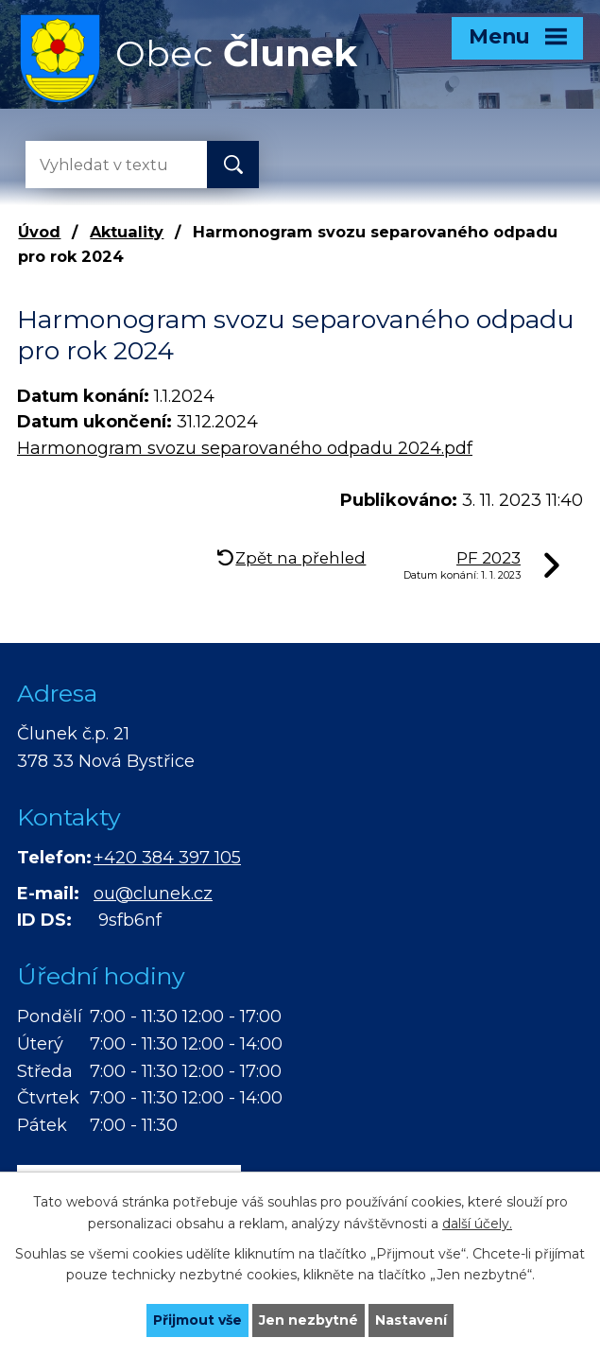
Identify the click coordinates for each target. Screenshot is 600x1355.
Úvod (39, 231)
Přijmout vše (197, 1320)
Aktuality (126, 231)
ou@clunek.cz (153, 893)
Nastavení (411, 1320)
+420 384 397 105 (167, 857)
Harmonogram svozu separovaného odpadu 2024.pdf (244, 448)
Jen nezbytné (308, 1320)
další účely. (477, 1223)
